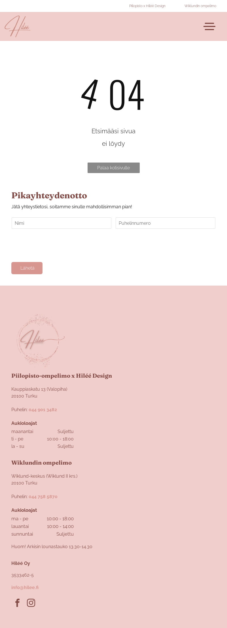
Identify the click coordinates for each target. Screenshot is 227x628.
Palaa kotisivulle (113, 167)
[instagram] (31, 603)
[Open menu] (209, 26)
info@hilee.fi (25, 587)
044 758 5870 (43, 496)
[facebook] (17, 603)
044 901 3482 (43, 409)
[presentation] (55, 245)
